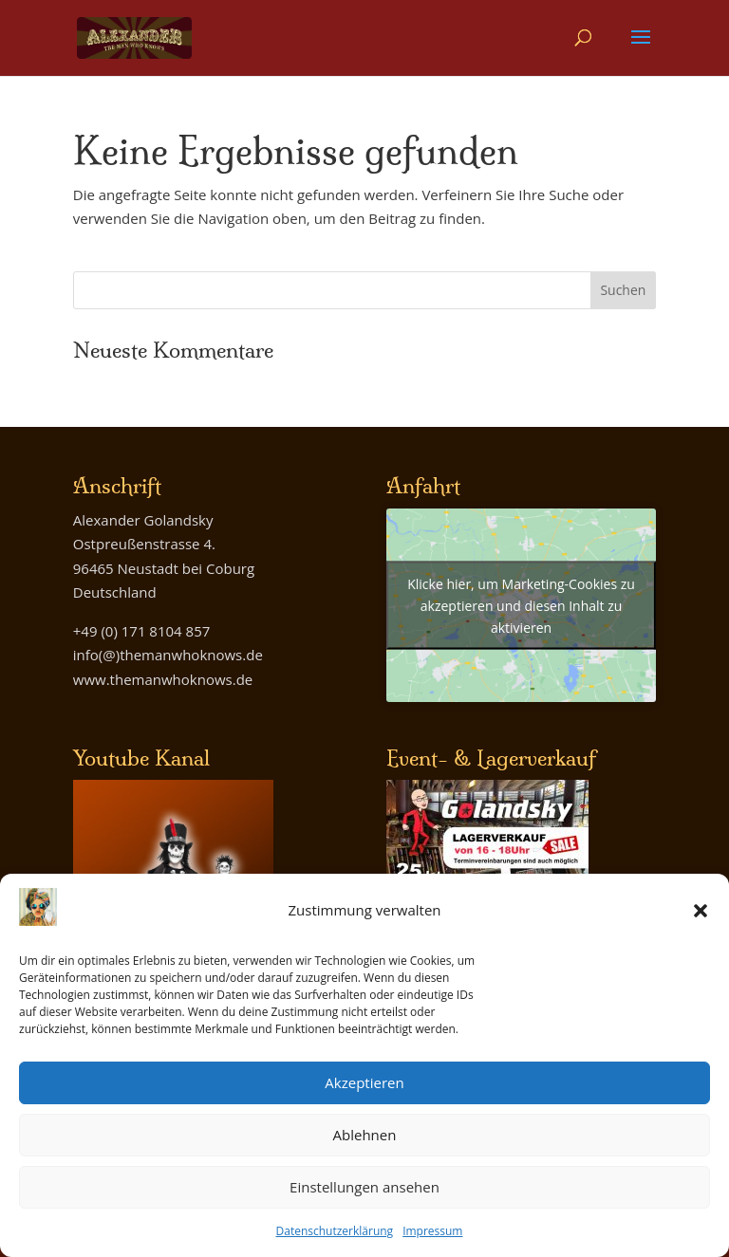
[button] (700, 910)
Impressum (432, 1231)
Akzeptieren (364, 1082)
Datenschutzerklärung (335, 1231)
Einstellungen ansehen (364, 1186)
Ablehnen (365, 1134)
